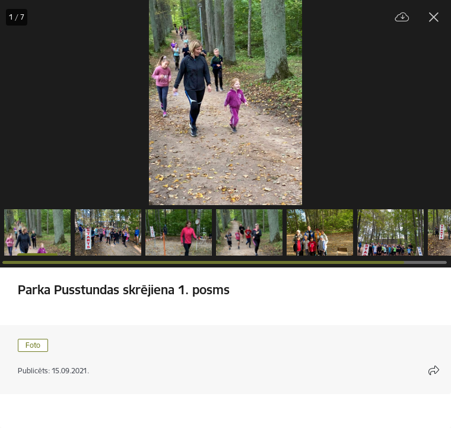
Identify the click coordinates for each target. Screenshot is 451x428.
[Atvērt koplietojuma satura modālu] (433, 370)
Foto (33, 345)
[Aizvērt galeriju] (433, 17)
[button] (37, 232)
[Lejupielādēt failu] (402, 17)
